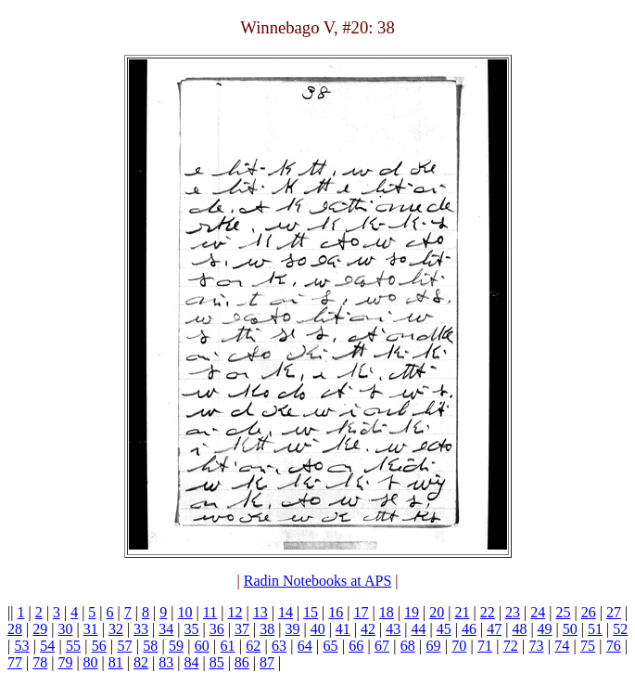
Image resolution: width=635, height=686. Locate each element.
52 (620, 629)
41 (343, 629)
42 (368, 629)
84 (191, 662)
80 (90, 662)
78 (39, 662)
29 (39, 629)
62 (253, 646)
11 (210, 612)
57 (124, 646)
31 (90, 629)
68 (407, 646)
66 (356, 646)
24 (537, 612)
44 (419, 629)
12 (234, 612)
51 (595, 629)
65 (330, 646)
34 (166, 629)
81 (115, 662)
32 (115, 629)
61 (227, 646)
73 (535, 646)
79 (64, 662)
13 (260, 612)
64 (305, 646)
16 (335, 612)
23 (512, 612)
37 (242, 629)
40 (318, 629)
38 (267, 629)
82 (140, 662)
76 (613, 646)
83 (166, 662)
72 (510, 646)
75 (587, 646)
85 (217, 662)
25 (562, 612)
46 (469, 629)
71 (484, 646)
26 (588, 612)
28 (14, 629)
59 (176, 646)
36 (217, 629)
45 (444, 629)
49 (545, 629)
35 (191, 629)
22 (487, 612)
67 (382, 646)
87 (267, 662)
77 (14, 662)
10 (185, 612)
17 (361, 612)
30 (64, 629)
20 (436, 612)
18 (386, 612)
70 (458, 646)
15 (310, 612)
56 (99, 646)
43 (393, 629)
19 (411, 612)
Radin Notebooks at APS (318, 581)
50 (570, 629)
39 (292, 629)
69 (432, 646)
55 (73, 646)
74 (561, 646)
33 (140, 629)
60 (202, 646)
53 (21, 646)
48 (519, 629)
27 (613, 612)
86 (242, 662)
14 (285, 612)
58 (150, 646)
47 (494, 629)
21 (462, 612)
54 (47, 646)
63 (279, 646)
